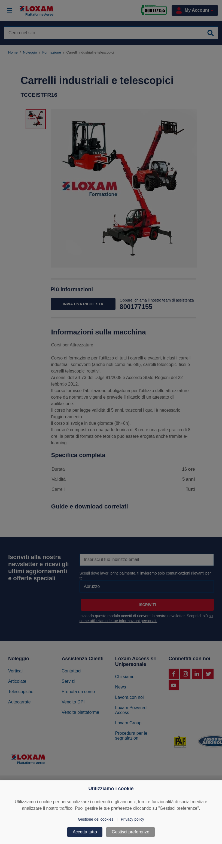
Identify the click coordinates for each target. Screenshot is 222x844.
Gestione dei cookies (95, 819)
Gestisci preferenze (130, 832)
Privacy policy (132, 819)
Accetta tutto (85, 832)
